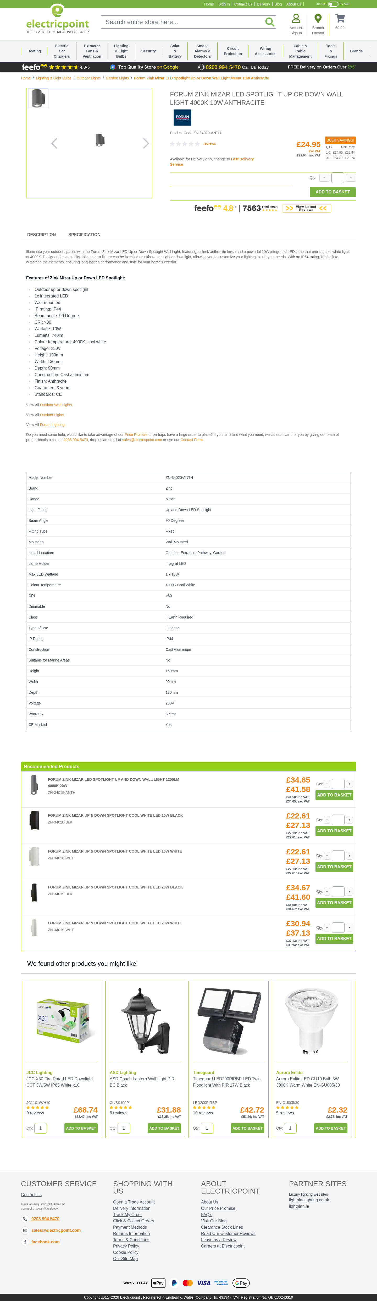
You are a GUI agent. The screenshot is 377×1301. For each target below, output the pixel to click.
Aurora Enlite (289, 1072)
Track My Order (127, 1214)
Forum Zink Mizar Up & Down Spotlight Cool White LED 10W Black (115, 815)
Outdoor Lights (89, 78)
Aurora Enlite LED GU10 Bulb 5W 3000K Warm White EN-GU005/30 (308, 1082)
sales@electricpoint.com (142, 440)
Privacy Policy (126, 1246)
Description (41, 234)
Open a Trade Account (134, 1202)
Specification (84, 234)
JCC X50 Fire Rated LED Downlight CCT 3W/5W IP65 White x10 (59, 1082)
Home (209, 4)
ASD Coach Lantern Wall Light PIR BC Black (142, 1082)
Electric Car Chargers (62, 51)
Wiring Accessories (265, 51)
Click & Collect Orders (133, 1221)
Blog (278, 4)
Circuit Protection (233, 51)
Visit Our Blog (214, 1221)
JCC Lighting (39, 1072)
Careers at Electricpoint (223, 1246)
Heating (34, 51)
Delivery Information (131, 1208)
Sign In (224, 4)
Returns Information (131, 1233)
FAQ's (206, 1214)
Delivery (263, 4)
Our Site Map (125, 1258)
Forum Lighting (52, 424)
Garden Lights (117, 78)
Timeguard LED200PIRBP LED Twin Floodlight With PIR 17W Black (227, 1082)
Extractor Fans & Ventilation (92, 51)
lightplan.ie (299, 1206)
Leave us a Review (218, 1240)
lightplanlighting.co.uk (309, 1200)
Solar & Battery (175, 51)
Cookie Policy (125, 1252)
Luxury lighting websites (308, 1194)
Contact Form (191, 440)
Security (148, 51)
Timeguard (203, 1072)
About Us (294, 4)
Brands (356, 51)
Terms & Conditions (131, 1240)
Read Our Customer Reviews (228, 1233)
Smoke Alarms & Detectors (202, 51)
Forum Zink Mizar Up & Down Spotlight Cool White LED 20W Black (115, 887)
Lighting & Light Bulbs (121, 51)
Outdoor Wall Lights (56, 405)
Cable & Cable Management (300, 51)
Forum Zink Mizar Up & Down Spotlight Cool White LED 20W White (115, 923)
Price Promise (136, 434)
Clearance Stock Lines (222, 1227)
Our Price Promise (218, 1208)
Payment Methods (130, 1227)
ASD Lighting (123, 1072)
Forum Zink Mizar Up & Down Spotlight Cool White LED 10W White (115, 851)
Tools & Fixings (330, 51)
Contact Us (243, 4)
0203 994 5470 (75, 440)
